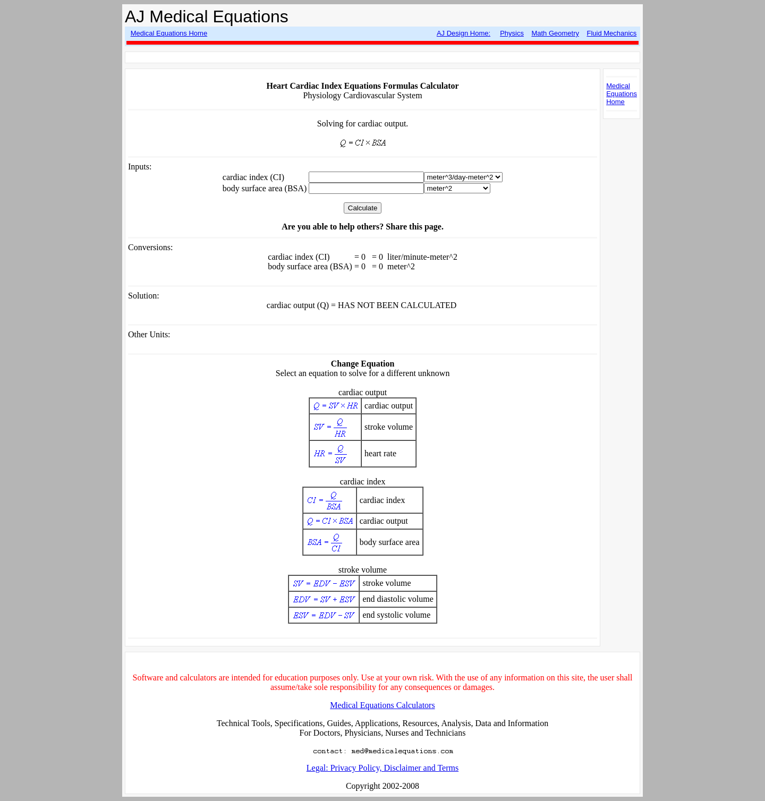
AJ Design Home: (463, 33)
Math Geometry (555, 33)
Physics (512, 33)
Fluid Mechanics (611, 33)
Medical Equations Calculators (382, 705)
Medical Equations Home (169, 33)
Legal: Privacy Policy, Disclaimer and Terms (382, 767)
